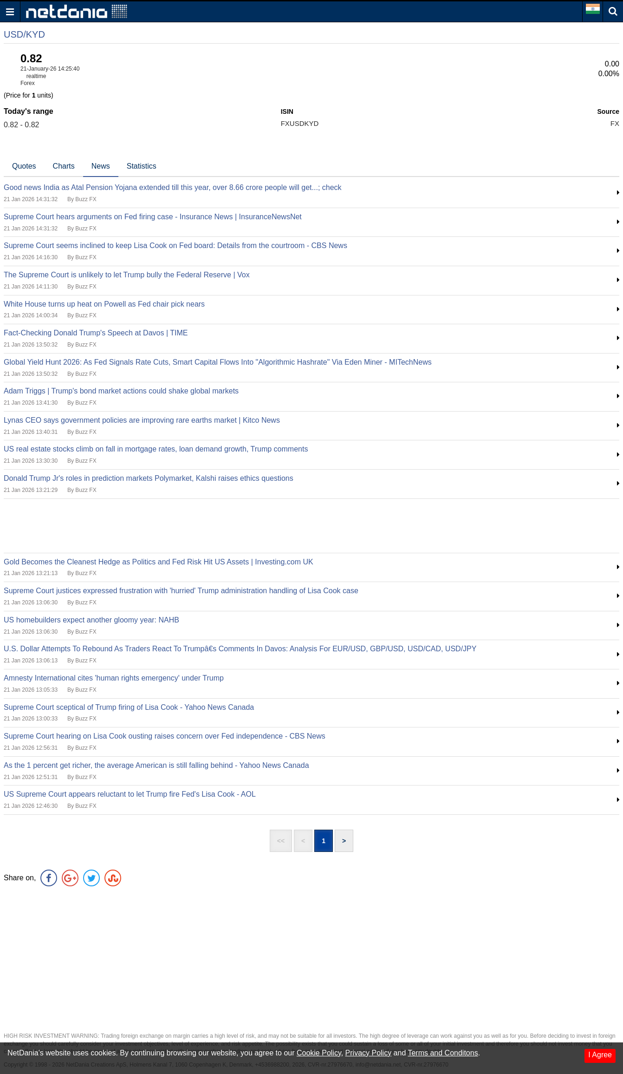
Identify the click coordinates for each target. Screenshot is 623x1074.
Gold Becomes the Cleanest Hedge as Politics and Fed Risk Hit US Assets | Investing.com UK (158, 562)
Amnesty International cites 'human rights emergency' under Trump (114, 678)
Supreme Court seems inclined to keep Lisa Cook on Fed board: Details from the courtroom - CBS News (175, 245)
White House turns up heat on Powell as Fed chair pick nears (104, 304)
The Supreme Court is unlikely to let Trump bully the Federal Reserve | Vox (127, 275)
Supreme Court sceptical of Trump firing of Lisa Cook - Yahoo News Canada (129, 707)
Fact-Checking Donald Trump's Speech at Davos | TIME (96, 333)
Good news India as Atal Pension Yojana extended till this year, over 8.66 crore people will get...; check (173, 187)
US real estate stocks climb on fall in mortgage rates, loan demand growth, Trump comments (156, 449)
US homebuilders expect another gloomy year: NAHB (91, 620)
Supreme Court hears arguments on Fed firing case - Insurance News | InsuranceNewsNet (153, 217)
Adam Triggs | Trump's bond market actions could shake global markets (121, 391)
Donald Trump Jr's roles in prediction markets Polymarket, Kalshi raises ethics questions (148, 478)
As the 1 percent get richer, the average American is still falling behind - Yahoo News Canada (156, 765)
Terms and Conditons (443, 1053)
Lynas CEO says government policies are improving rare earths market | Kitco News (142, 420)
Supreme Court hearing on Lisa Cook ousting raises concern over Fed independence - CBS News (164, 736)
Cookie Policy (319, 1053)
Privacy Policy (368, 1053)
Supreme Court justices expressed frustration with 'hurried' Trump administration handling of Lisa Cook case (181, 591)
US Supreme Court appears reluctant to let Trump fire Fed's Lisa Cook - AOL (130, 794)
